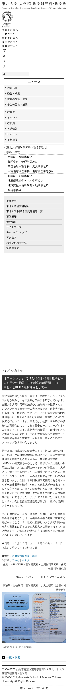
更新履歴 (12, 139)
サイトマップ (14, 227)
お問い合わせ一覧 (16, 242)
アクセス (11, 237)
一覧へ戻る (13, 657)
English (6, 26)
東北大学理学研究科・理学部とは (26, 147)
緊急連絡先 (12, 248)
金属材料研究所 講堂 (24, 556)
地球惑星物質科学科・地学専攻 (27, 185)
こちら (16, 560)
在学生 (11, 112)
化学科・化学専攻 (19, 175)
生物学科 (13, 190)
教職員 (11, 123)
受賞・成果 (13, 93)
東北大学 (11, 200)
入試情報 (12, 128)
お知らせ (12, 87)
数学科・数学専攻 (19, 156)
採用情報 (11, 221)
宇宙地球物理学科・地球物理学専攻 (29, 171)
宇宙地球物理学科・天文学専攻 (27, 166)
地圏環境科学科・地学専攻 (24, 180)
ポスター (27, 560)
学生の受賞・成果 (17, 104)
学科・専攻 (13, 152)
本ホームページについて (34, 688)
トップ (5, 370)
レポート (12, 134)
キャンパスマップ (16, 232)
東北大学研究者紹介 (17, 206)
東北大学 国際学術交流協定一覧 (24, 211)
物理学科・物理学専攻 (21, 161)
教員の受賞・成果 (17, 99)
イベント (12, 117)
